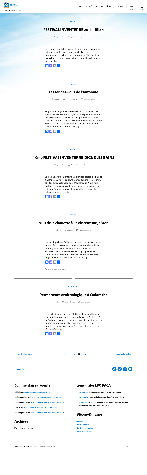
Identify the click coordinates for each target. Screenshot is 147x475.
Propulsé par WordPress (49, 469)
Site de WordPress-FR (85, 454)
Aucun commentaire (90, 37)
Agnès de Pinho (60, 37)
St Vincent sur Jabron (60, 285)
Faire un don (84, 415)
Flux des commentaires (85, 451)
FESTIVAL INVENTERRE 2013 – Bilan (73, 30)
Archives (73, 22)
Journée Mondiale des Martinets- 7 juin (39, 415)
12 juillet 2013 (74, 173)
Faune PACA (84, 420)
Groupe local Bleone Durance (29, 469)
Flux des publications (84, 447)
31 (72, 376)
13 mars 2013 (69, 246)
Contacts (119, 6)
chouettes (51, 285)
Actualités (89, 6)
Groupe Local (99, 6)
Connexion (80, 444)
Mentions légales (21, 392)
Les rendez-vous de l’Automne (73, 92)
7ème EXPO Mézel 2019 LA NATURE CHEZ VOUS (49, 425)
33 (84, 376)
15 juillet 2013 (74, 37)
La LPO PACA (84, 425)
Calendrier (109, 6)
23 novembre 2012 (69, 325)
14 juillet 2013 (74, 100)
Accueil (81, 6)
